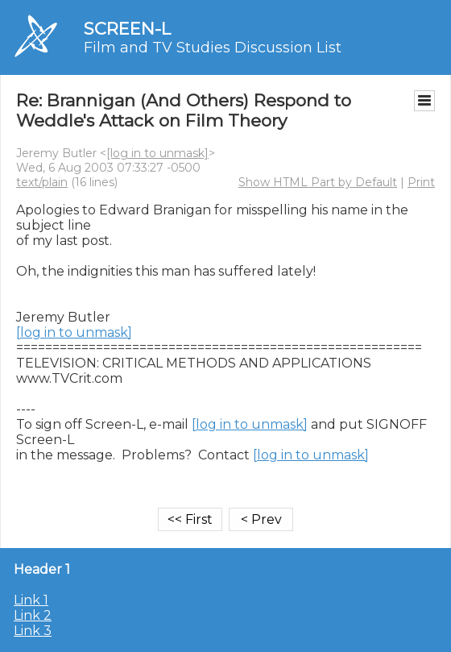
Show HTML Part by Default (317, 182)
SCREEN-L (127, 29)
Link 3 (33, 630)
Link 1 (31, 600)
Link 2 (33, 615)
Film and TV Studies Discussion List (212, 47)
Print (421, 182)
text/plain (42, 182)
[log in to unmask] (157, 153)
